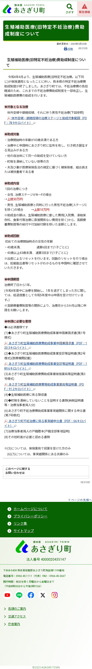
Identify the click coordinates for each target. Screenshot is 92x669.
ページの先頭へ (81, 500)
